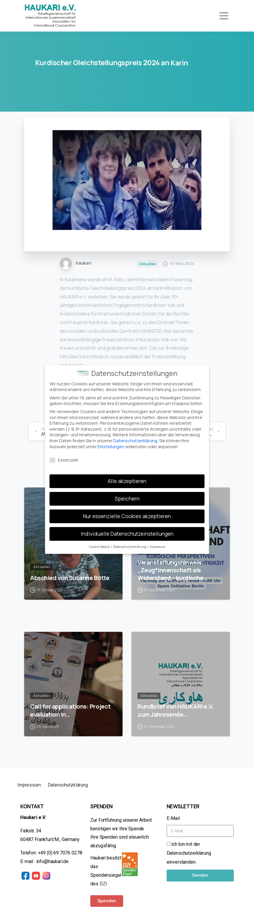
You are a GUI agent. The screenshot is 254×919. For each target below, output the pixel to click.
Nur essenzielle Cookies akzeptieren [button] (127, 512)
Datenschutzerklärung (135, 437)
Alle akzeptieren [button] (127, 477)
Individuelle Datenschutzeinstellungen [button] (127, 529)
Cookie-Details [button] (99, 543)
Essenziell (63, 456)
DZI (104, 884)
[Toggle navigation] (224, 16)
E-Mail (173, 818)
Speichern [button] (127, 494)
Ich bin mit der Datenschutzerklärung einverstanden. (189, 853)
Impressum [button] (157, 543)
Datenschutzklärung (68, 785)
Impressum (29, 785)
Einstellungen (110, 443)
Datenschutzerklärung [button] (130, 543)
